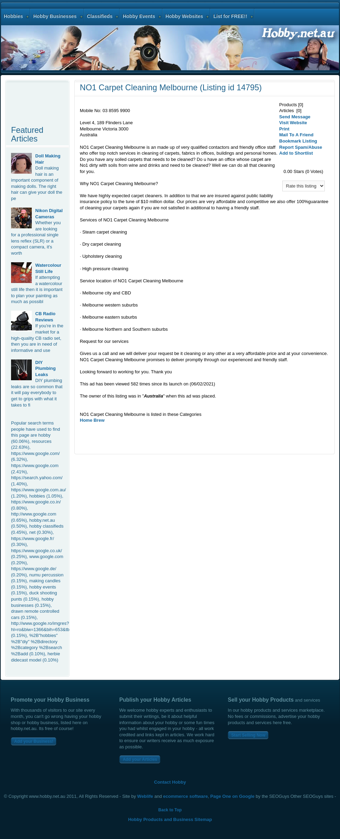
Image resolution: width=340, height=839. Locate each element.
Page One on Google (232, 796)
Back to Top (170, 810)
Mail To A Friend (296, 134)
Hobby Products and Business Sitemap (170, 819)
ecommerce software (185, 796)
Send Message (294, 116)
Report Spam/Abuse (300, 147)
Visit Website (293, 122)
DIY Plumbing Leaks (45, 368)
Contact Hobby (170, 782)
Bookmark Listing (298, 141)
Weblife (145, 796)
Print (284, 128)
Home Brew (92, 420)
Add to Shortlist (296, 153)
